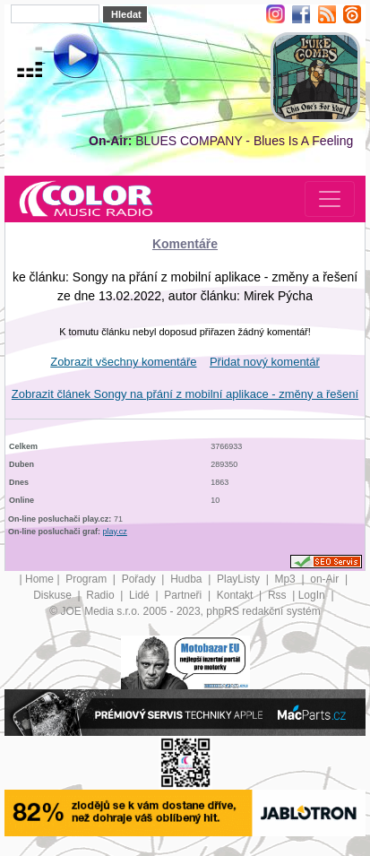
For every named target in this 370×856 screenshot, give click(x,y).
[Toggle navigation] (330, 199)
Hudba (187, 579)
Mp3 (286, 579)
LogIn (313, 595)
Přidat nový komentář (265, 361)
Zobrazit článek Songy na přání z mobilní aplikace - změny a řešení (185, 394)
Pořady (140, 579)
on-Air (325, 579)
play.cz (115, 531)
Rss (278, 595)
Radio (101, 595)
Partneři (184, 595)
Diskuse (53, 595)
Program (87, 579)
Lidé (140, 595)
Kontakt (236, 595)
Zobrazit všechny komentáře (123, 361)
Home (39, 579)
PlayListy (239, 579)
